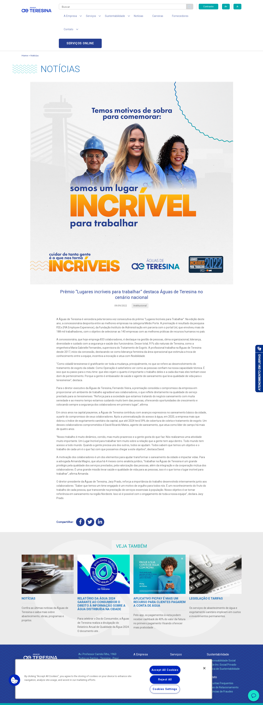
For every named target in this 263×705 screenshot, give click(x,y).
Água (173, 634)
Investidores (140, 642)
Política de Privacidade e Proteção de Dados (132, 699)
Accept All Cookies (165, 670)
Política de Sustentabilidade (223, 642)
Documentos (177, 650)
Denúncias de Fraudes (220, 665)
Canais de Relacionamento (223, 661)
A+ (225, 6)
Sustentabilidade (218, 628)
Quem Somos (141, 634)
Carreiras (146, 16)
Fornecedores (166, 16)
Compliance (140, 638)
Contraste (208, 6)
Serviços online (220, 17)
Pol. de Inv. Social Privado (221, 638)
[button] (14, 680)
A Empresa (140, 628)
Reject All (165, 679)
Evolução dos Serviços (183, 646)
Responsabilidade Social (221, 634)
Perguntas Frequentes (220, 656)
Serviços (176, 628)
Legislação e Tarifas (182, 642)
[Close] (204, 668)
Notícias (130, 16)
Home (25, 29)
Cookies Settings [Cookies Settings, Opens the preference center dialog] (165, 689)
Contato (212, 651)
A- (237, 6)
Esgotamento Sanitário (184, 638)
